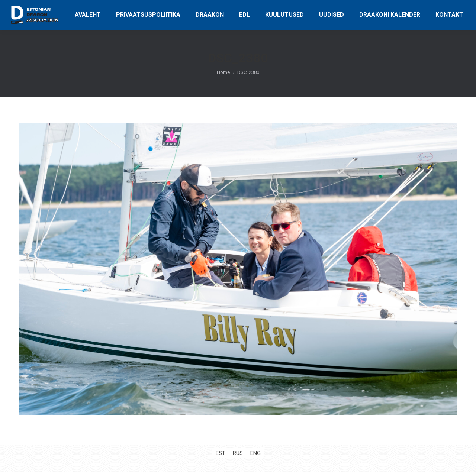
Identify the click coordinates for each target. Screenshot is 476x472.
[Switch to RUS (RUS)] (238, 453)
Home (223, 72)
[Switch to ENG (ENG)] (255, 453)
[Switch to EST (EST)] (220, 453)
